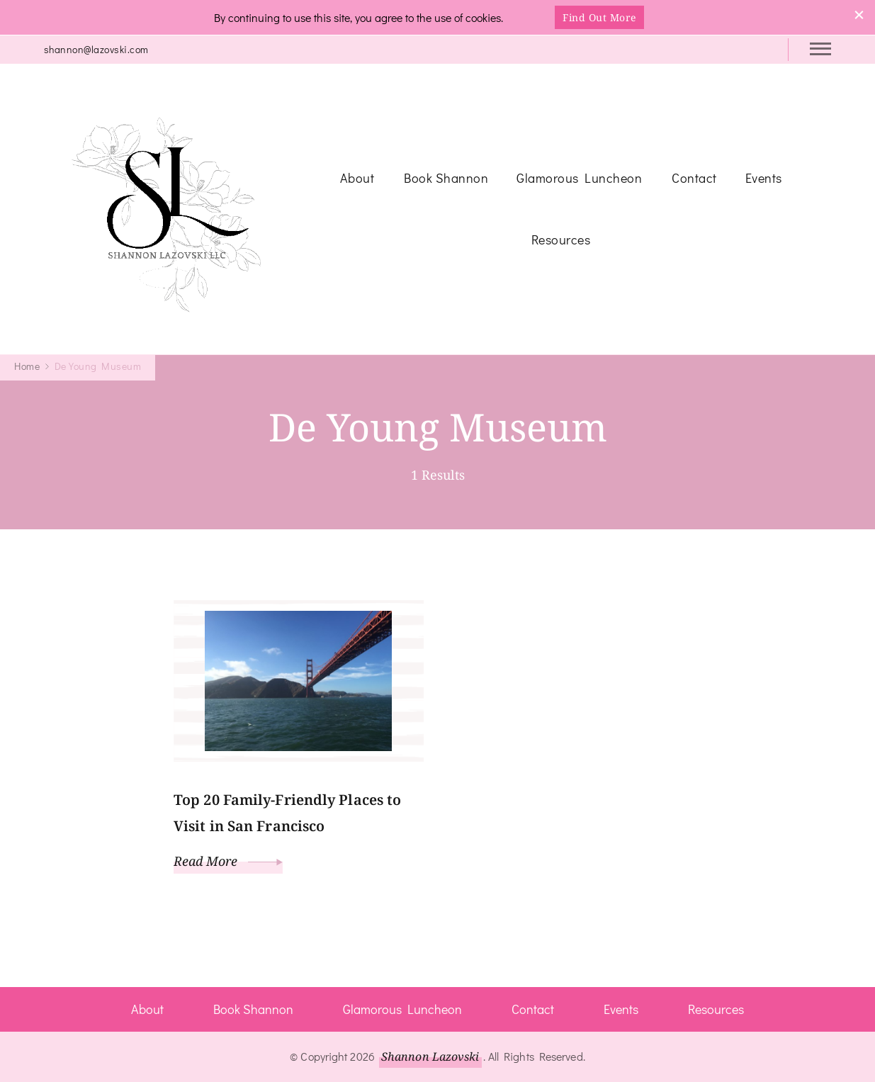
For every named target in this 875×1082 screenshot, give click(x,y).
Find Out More (599, 17)
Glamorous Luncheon (579, 177)
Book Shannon (446, 177)
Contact (694, 177)
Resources (561, 239)
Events (763, 177)
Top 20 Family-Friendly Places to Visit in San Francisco (287, 812)
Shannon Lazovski (430, 1056)
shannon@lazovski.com (96, 49)
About (357, 177)
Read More (228, 860)
